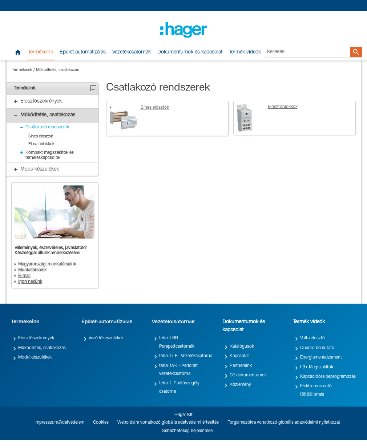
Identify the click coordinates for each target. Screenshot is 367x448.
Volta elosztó (312, 338)
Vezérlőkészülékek (106, 338)
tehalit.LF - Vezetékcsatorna (185, 356)
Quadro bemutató (317, 348)
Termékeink (40, 52)
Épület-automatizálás (83, 52)
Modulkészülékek (35, 357)
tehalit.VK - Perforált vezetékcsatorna (178, 370)
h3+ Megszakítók (316, 367)
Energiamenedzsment (321, 357)
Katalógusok (242, 346)
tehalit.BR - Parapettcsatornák (176, 342)
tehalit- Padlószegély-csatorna (180, 387)
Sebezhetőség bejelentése (187, 431)
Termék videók (245, 52)
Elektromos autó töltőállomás (316, 390)
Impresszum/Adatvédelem (59, 422)
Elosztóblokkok (283, 107)
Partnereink (241, 366)
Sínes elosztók (155, 107)
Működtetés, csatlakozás (57, 70)
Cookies (101, 422)
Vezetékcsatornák (131, 52)
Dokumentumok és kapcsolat (189, 52)
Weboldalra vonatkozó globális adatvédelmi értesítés (168, 422)
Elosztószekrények (36, 338)
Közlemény (240, 385)
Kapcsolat (239, 356)
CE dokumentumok (248, 375)
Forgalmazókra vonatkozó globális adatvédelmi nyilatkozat (283, 422)
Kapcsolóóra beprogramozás (328, 377)
